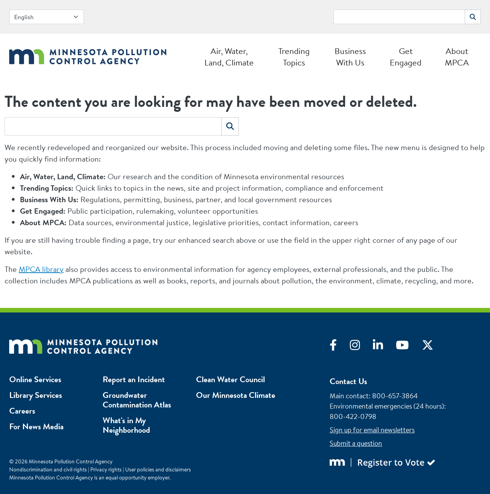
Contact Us (348, 381)
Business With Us (350, 56)
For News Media (36, 426)
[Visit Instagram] (361, 347)
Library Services (35, 395)
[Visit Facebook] (340, 347)
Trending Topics (294, 56)
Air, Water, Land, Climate (229, 56)
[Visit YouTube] (409, 347)
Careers (22, 411)
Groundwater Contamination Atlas (137, 400)
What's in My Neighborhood (126, 425)
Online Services (35, 379)
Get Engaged (405, 56)
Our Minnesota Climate (235, 395)
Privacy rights (106, 469)
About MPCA (457, 56)
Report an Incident (134, 379)
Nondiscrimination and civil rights (48, 469)
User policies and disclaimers (158, 469)
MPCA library (41, 269)
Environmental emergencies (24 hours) (387, 406)
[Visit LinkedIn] (384, 347)
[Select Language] (46, 17)
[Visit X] (433, 347)
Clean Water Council (230, 379)
